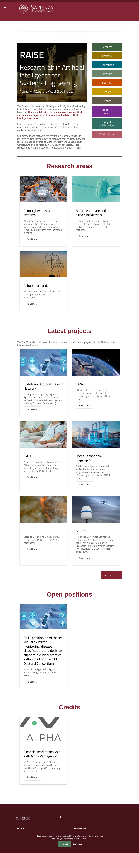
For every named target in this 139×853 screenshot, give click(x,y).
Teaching (107, 83)
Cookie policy (78, 843)
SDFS (27, 530)
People (107, 92)
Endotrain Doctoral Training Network (43, 386)
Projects (107, 56)
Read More (32, 239)
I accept (65, 843)
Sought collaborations (107, 124)
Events (107, 101)
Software (106, 74)
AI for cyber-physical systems (38, 213)
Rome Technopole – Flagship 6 (90, 458)
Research (106, 47)
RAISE (61, 817)
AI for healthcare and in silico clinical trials (92, 213)
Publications (107, 65)
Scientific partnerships (107, 111)
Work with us (107, 134)
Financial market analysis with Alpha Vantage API (42, 754)
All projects (111, 575)
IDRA (79, 384)
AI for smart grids (36, 285)
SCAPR (81, 530)
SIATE (28, 456)
